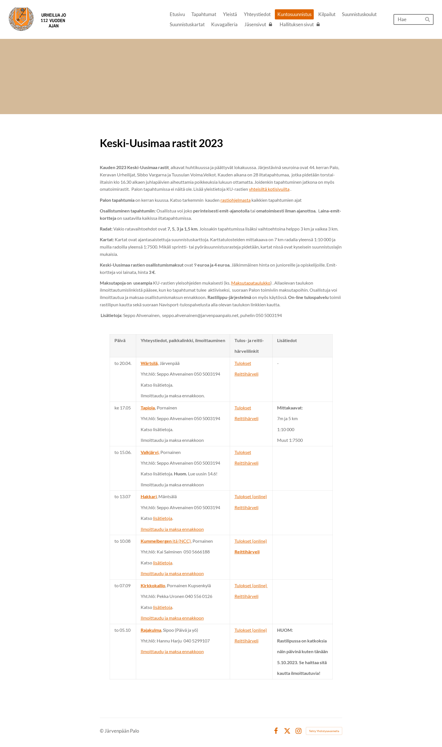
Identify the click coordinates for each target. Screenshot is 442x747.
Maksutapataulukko (250, 282)
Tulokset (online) (251, 496)
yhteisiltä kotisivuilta (269, 189)
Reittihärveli (246, 373)
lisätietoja (162, 518)
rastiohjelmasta (235, 200)
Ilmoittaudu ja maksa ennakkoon (172, 529)
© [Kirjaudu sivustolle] (102, 731)
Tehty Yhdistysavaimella (324, 731)
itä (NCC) (166, 541)
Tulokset (243, 363)
